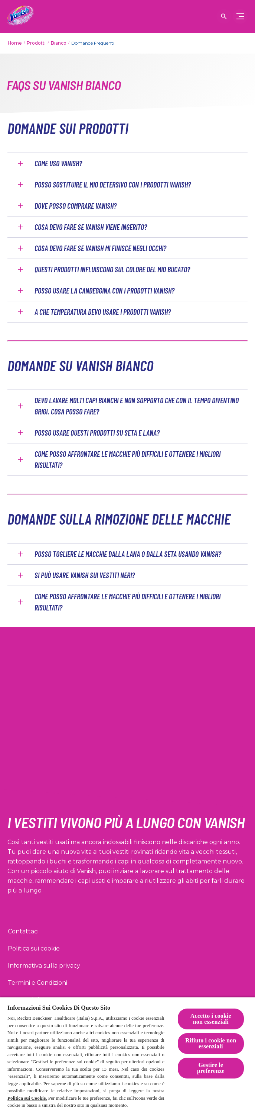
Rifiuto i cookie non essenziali (210, 1043)
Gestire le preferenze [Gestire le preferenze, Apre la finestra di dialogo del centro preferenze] (211, 1068)
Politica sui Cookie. (27, 1098)
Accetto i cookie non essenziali (210, 1019)
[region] (127, 1053)
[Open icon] (223, 16)
